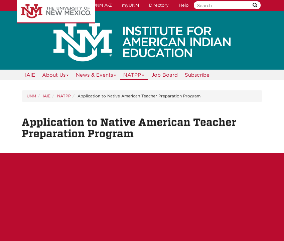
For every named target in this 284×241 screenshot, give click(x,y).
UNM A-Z (102, 5)
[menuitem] (30, 75)
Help (184, 5)
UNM (31, 95)
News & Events (96, 76)
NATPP (134, 76)
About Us (55, 76)
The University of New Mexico (56, 11)
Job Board (164, 75)
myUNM (130, 5)
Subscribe (197, 75)
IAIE (30, 75)
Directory (159, 5)
